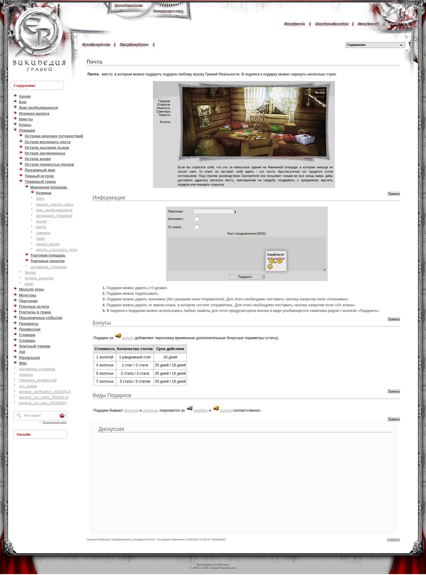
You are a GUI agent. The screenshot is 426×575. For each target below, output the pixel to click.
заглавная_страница (54, 215)
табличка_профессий (38, 380)
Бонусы (102, 323)
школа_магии (47, 244)
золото (128, 338)
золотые (150, 410)
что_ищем (28, 386)
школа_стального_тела (56, 249)
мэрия (41, 221)
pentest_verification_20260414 (44, 391)
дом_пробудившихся (54, 210)
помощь (26, 374)
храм (40, 238)
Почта (94, 62)
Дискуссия (111, 429)
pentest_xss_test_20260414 (42, 403)
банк (40, 198)
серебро (200, 410)
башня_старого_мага (54, 204)
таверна (43, 233)
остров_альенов (39, 278)
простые (131, 410)
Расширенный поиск (55, 422)
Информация (109, 198)
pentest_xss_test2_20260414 (43, 397)
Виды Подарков (112, 395)
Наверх (393, 539)
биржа (30, 272)
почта (41, 227)
